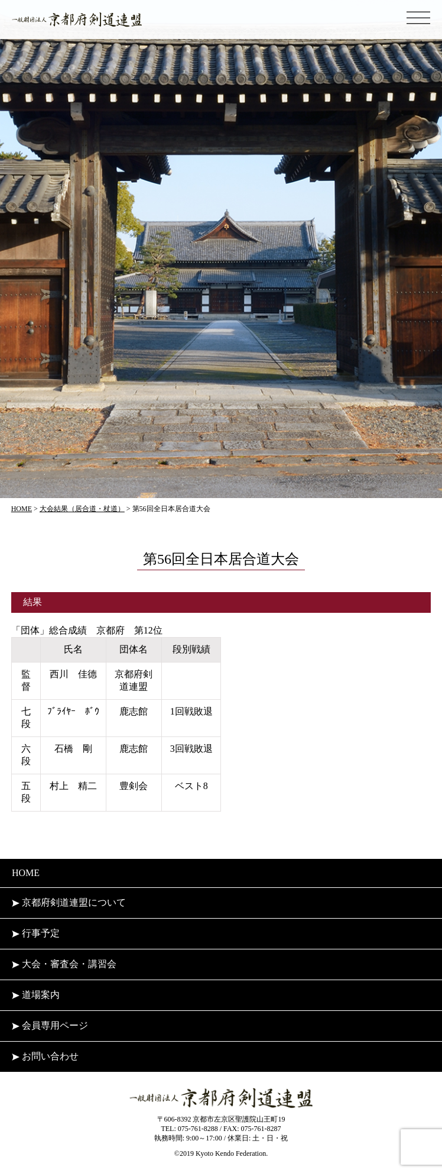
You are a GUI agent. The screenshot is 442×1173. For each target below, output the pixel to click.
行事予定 (36, 933)
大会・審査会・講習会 (64, 964)
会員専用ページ (50, 1025)
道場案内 (36, 995)
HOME (26, 873)
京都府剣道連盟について (69, 902)
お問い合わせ (45, 1056)
